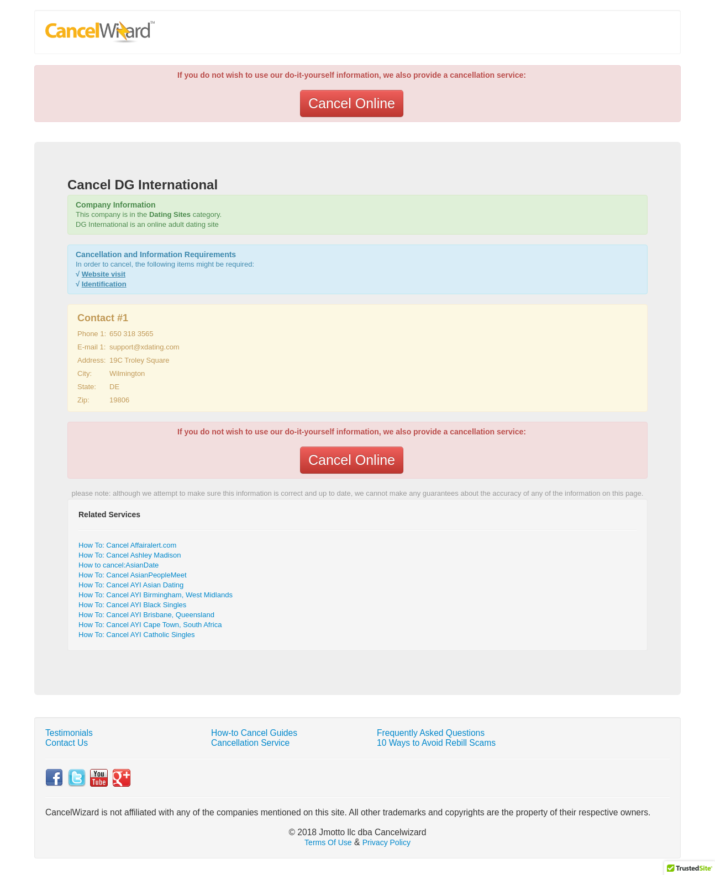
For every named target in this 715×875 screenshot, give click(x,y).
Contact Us (66, 742)
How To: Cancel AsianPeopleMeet (132, 575)
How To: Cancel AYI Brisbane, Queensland (146, 615)
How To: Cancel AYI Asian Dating (130, 585)
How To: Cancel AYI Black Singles (132, 605)
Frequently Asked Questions (431, 733)
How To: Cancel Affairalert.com (127, 545)
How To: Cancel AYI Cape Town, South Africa (150, 625)
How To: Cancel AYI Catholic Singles (136, 634)
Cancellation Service (250, 742)
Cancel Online (351, 103)
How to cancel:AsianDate (118, 565)
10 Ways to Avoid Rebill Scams (436, 742)
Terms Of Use (328, 842)
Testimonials (69, 733)
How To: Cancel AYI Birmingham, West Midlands (155, 595)
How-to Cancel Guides (254, 733)
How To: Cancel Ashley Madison (129, 555)
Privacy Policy (386, 842)
